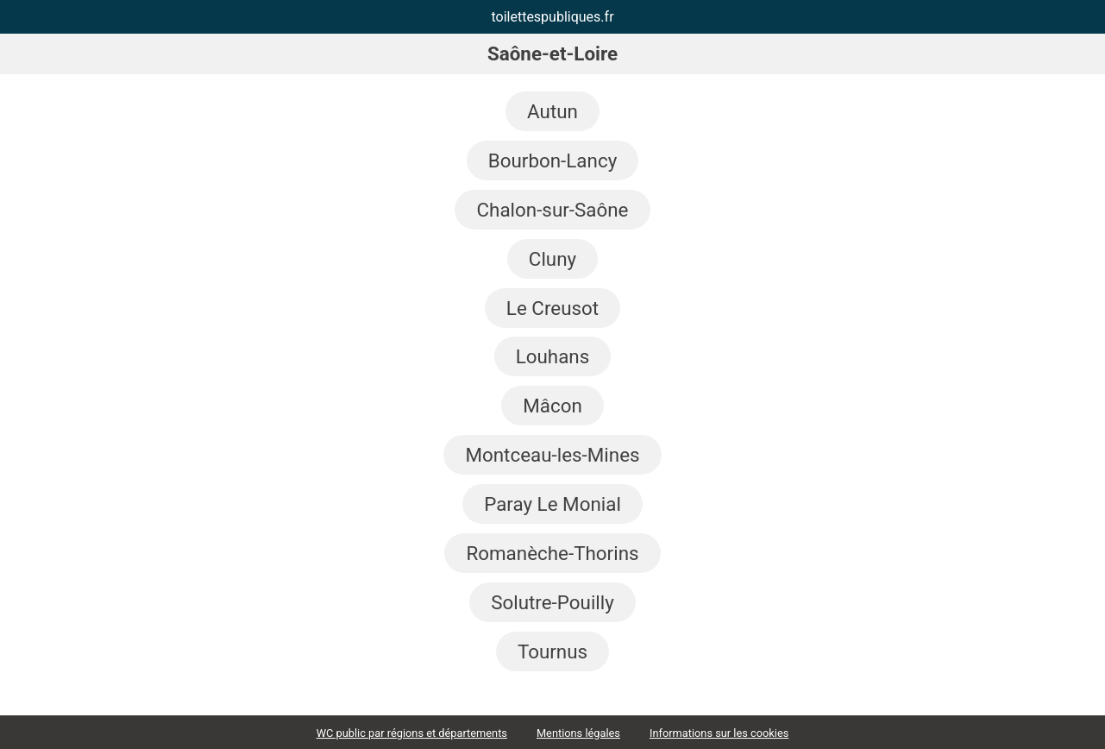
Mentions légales (578, 733)
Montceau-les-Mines (552, 455)
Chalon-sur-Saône (552, 209)
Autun (552, 111)
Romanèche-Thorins (552, 553)
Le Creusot (552, 308)
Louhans (553, 356)
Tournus (552, 651)
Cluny (552, 259)
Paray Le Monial (552, 504)
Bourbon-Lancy (552, 160)
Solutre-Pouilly (552, 602)
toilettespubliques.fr (552, 17)
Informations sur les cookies (719, 733)
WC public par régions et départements (412, 733)
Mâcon (552, 405)
